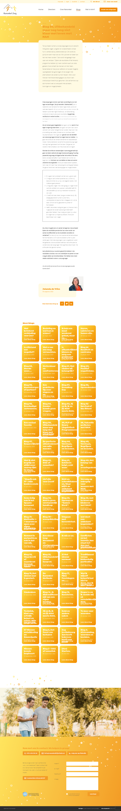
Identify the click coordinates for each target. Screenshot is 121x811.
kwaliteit (74, 1)
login (67, 1)
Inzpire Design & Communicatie (88, 808)
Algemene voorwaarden (9, 808)
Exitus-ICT (108, 808)
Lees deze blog (29, 339)
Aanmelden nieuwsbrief (34, 778)
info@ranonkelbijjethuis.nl (53, 753)
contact (82, 1)
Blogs (78, 10)
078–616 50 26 (30, 753)
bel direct (94, 1)
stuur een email (110, 1)
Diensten (51, 10)
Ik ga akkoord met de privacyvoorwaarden (74, 794)
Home (40, 10)
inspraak (60, 1)
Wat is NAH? (90, 10)
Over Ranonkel (65, 10)
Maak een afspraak (108, 10)
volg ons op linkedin (77, 753)
